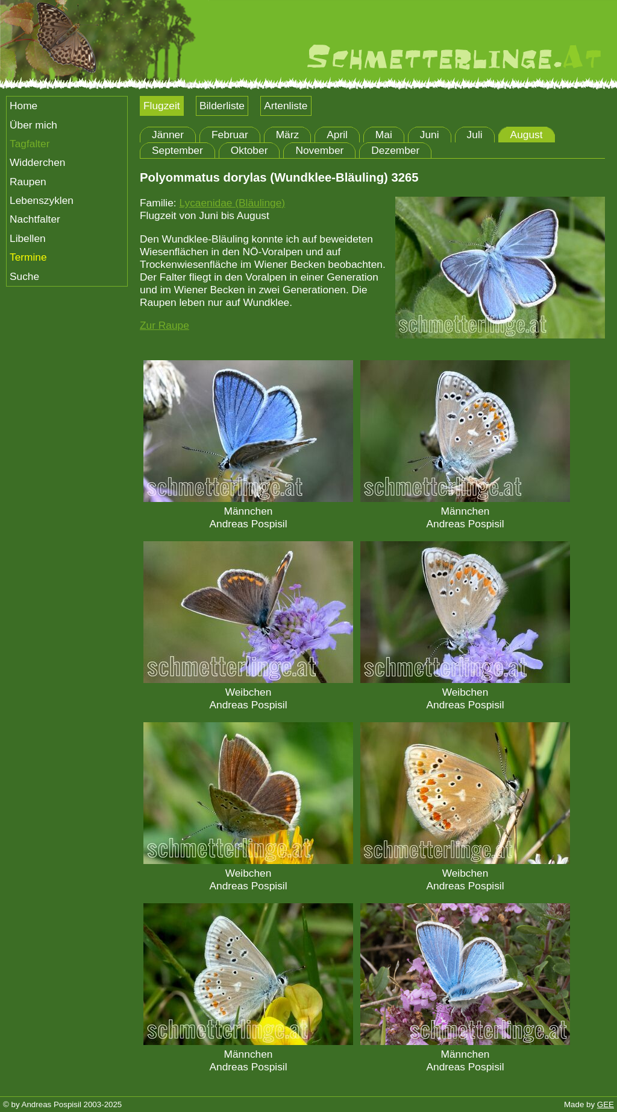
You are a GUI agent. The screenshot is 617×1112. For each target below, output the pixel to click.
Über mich (33, 125)
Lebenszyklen (42, 200)
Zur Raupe (164, 325)
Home (23, 106)
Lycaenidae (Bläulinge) (232, 203)
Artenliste (285, 106)
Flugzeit (161, 106)
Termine (28, 257)
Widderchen (37, 162)
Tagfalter (29, 144)
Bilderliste (222, 106)
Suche (24, 276)
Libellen (28, 238)
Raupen (28, 182)
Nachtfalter (35, 219)
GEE (605, 1104)
